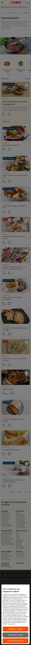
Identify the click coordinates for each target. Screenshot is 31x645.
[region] (15, 614)
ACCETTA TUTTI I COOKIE (16, 641)
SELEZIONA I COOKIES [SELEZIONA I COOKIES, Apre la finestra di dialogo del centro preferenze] (15, 629)
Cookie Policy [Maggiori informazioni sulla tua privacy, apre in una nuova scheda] (11, 624)
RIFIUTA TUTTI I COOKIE (15, 635)
